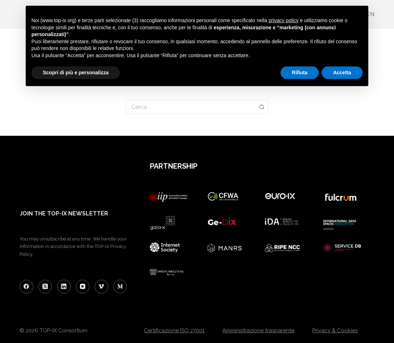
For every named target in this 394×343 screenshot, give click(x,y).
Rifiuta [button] (300, 72)
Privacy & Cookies (335, 330)
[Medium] (120, 286)
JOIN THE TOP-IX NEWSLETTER (64, 213)
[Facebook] (26, 286)
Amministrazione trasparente (258, 330)
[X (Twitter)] (45, 286)
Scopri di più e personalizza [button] (75, 72)
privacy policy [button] (284, 20)
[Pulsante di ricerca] (262, 107)
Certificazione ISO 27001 (174, 330)
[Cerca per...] (191, 107)
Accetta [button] (342, 72)
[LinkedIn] (64, 286)
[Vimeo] (101, 286)
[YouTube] (83, 286)
